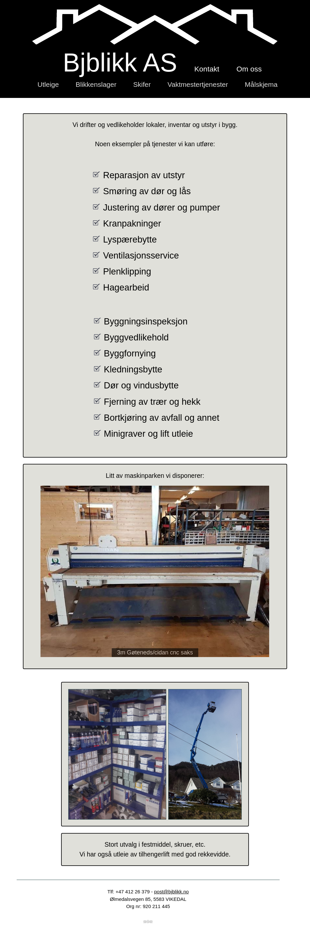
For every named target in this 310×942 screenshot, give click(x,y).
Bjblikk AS (120, 62)
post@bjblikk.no (171, 891)
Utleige (48, 84)
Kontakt (206, 69)
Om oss (249, 69)
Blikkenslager (96, 84)
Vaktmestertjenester (198, 84)
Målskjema (261, 84)
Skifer (142, 84)
